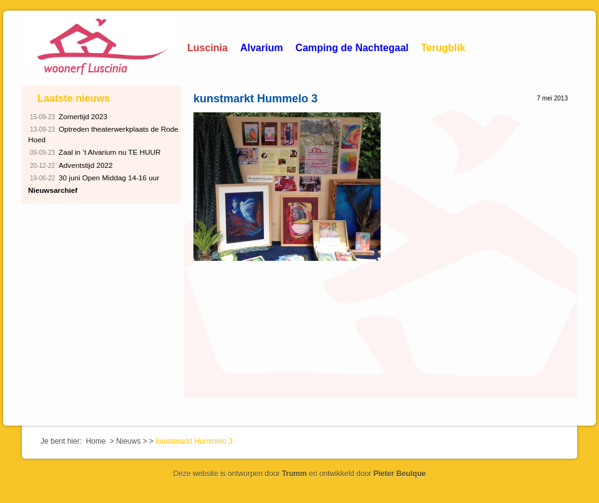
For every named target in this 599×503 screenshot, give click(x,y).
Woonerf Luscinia (100, 47)
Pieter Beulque (399, 473)
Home (95, 441)
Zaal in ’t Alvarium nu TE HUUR (94, 152)
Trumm (294, 473)
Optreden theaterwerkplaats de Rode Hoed (103, 133)
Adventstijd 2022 (70, 165)
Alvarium (261, 47)
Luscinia (207, 47)
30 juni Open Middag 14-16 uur (93, 178)
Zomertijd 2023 (67, 117)
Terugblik (443, 47)
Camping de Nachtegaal (351, 47)
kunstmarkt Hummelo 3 (255, 98)
